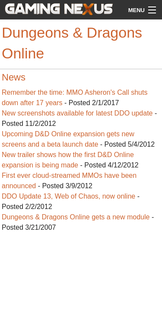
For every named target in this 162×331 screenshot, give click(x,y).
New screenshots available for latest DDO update (77, 113)
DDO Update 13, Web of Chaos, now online (68, 196)
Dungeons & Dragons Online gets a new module (75, 217)
